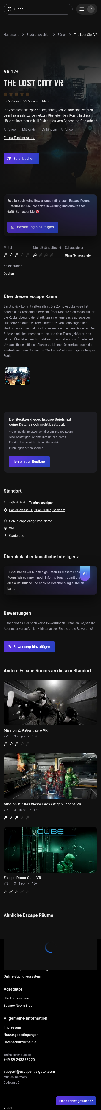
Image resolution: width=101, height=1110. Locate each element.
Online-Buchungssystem (22, 976)
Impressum (12, 1027)
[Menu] (86, 9)
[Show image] (18, 376)
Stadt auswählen (16, 998)
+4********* (17, 503)
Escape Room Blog (18, 1006)
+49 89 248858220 (19, 1060)
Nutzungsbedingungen (21, 1035)
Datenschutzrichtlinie (20, 1042)
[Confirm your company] (29, 461)
